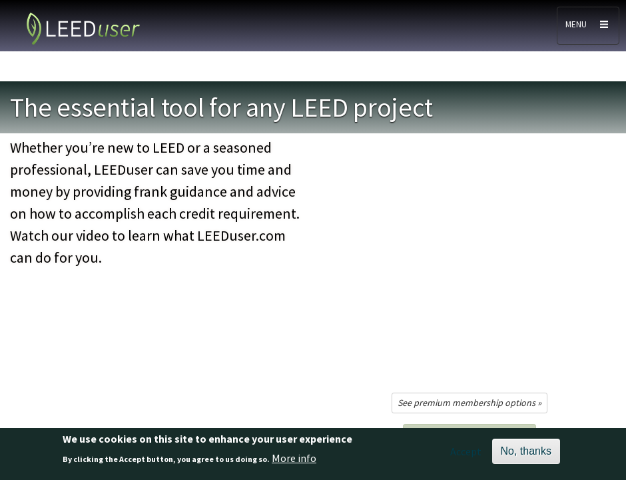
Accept (465, 451)
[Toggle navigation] (588, 26)
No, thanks (526, 451)
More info (294, 458)
